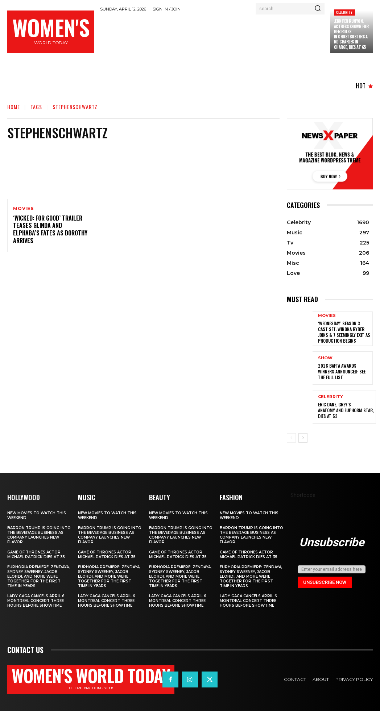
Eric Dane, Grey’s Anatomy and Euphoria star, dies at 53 (345, 409)
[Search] (318, 8)
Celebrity (344, 12)
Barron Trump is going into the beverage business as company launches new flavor (39, 534)
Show (325, 358)
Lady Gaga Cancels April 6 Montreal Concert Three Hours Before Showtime (36, 600)
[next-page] (302, 437)
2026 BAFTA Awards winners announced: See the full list (341, 371)
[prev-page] (291, 437)
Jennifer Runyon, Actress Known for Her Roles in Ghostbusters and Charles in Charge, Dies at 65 (351, 34)
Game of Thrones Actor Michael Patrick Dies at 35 (36, 554)
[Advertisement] (232, 34)
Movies (23, 208)
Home (13, 106)
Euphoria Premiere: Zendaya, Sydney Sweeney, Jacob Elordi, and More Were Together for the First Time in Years (38, 576)
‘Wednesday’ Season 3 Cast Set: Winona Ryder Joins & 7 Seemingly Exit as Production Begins (344, 331)
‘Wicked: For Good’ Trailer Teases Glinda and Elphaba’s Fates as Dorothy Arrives (49, 229)
